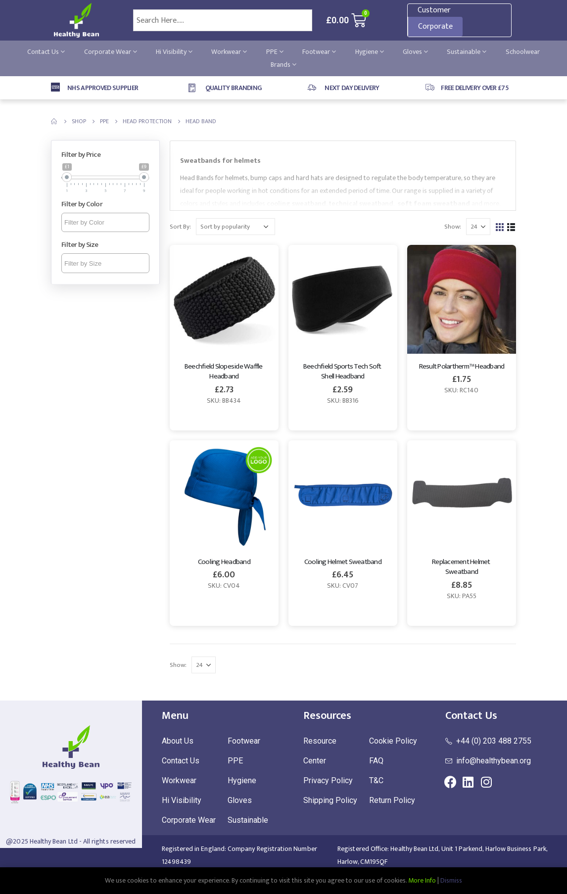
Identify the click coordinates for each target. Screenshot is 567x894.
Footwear (319, 51)
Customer (434, 10)
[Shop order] (235, 226)
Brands (283, 64)
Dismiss (451, 880)
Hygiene (369, 51)
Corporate (435, 26)
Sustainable (466, 51)
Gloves (415, 51)
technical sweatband (361, 203)
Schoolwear (523, 51)
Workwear (229, 51)
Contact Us (46, 51)
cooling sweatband (296, 203)
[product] (224, 299)
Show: (452, 226)
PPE (275, 51)
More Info (422, 880)
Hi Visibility (174, 51)
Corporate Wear (110, 51)
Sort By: (180, 226)
